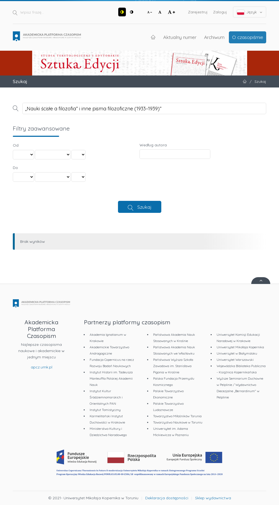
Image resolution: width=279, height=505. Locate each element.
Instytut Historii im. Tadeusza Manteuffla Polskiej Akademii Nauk (111, 378)
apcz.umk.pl (41, 367)
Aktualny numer (179, 37)
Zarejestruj (198, 12)
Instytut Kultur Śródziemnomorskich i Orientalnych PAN (106, 397)
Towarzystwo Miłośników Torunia (177, 416)
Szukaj (144, 207)
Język (249, 12)
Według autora (153, 145)
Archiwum (214, 37)
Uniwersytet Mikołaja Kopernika (240, 347)
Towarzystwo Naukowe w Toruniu (177, 422)
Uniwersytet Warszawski (235, 360)
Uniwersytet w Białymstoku (237, 353)
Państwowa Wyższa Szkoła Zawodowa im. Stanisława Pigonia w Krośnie (173, 366)
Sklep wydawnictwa (213, 497)
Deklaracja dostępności (166, 497)
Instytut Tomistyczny (105, 410)
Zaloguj (220, 12)
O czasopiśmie (247, 37)
